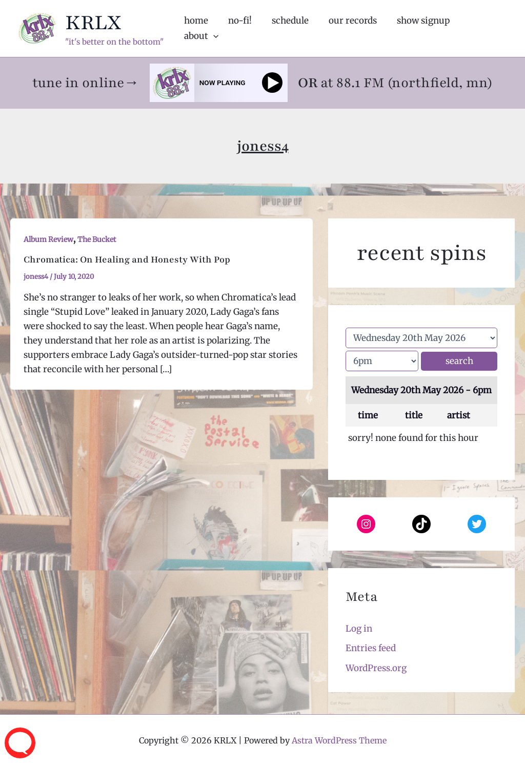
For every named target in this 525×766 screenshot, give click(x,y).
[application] (493, 28)
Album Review (48, 239)
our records (352, 28)
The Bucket (96, 239)
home (203, 28)
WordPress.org (376, 668)
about (481, 28)
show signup (420, 28)
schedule (292, 28)
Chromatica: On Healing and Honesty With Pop (127, 259)
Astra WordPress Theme (339, 740)
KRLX (93, 22)
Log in (359, 628)
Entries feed (371, 648)
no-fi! (244, 28)
